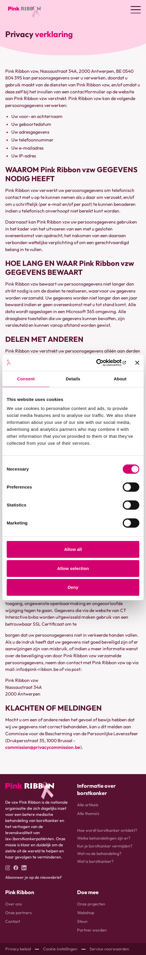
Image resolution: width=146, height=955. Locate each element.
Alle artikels (87, 804)
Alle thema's (88, 813)
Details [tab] (73, 378)
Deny (73, 587)
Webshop (85, 912)
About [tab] (120, 378)
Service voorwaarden (109, 949)
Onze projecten (91, 904)
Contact (12, 921)
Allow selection (73, 568)
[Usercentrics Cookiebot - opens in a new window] (100, 362)
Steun (82, 921)
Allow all (73, 549)
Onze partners (18, 912)
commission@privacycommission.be (42, 747)
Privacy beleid (18, 949)
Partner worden (92, 930)
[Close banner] (137, 363)
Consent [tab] (26, 378)
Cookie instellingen (60, 949)
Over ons (13, 904)
